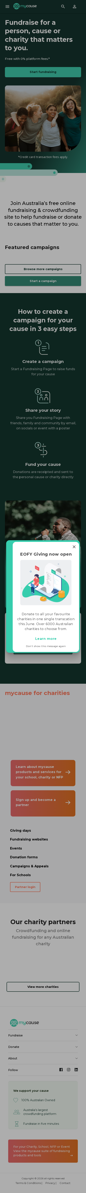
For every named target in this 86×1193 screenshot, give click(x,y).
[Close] (74, 547)
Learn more (46, 639)
